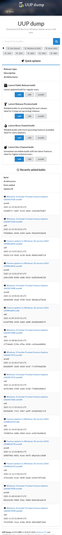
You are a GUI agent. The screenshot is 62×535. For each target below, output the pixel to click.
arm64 (41, 94)
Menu (10, 11)
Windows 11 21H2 (33, 48)
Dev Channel (14, 48)
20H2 (31, 53)
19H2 (42, 53)
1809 (54, 53)
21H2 (8, 53)
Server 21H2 (51, 48)
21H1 (19, 53)
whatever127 (41, 528)
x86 (29, 94)
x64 (19, 94)
